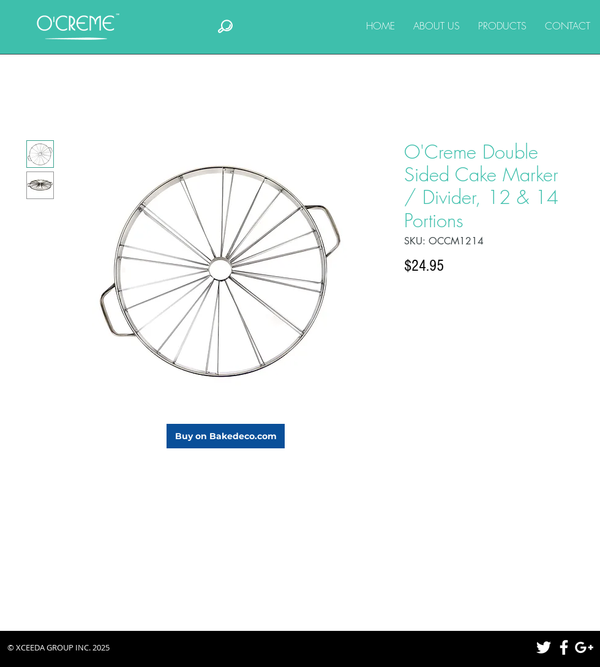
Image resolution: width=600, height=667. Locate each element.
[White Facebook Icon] (564, 647)
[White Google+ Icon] (584, 647)
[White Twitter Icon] (543, 647)
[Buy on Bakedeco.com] (226, 436)
